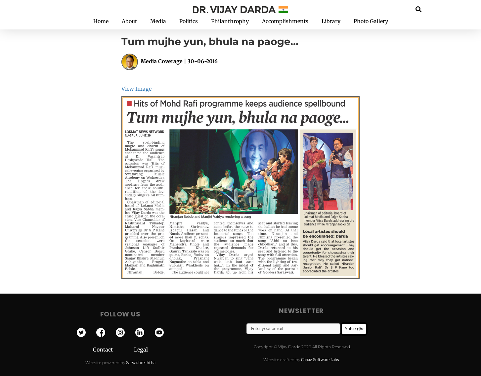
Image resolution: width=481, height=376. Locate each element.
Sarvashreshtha (140, 362)
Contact (113, 349)
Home (101, 21)
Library (331, 21)
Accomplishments (285, 21)
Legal (141, 349)
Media (158, 21)
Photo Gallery (371, 21)
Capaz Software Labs (320, 359)
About (129, 21)
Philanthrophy (230, 21)
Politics (188, 21)
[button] (418, 9)
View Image (136, 88)
